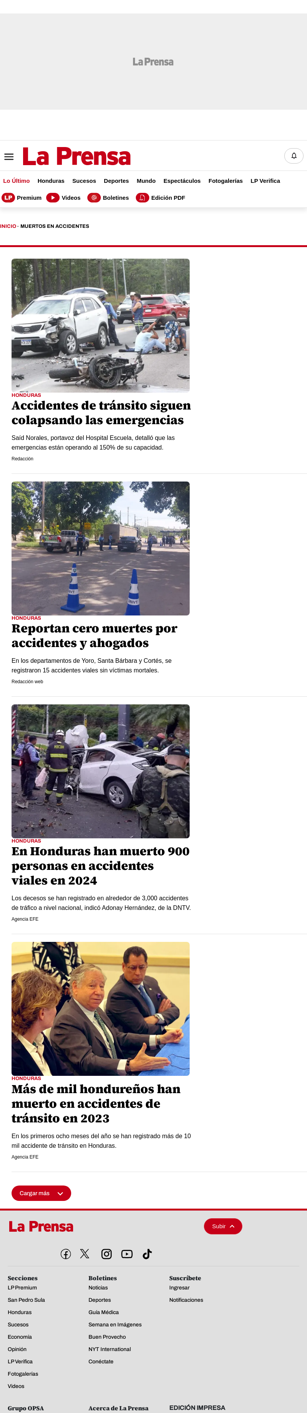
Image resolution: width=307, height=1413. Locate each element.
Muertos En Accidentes (54, 226)
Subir (223, 1225)
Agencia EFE (25, 919)
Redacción (22, 459)
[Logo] (57, 156)
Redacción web (27, 681)
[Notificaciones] (294, 156)
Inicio (8, 226)
